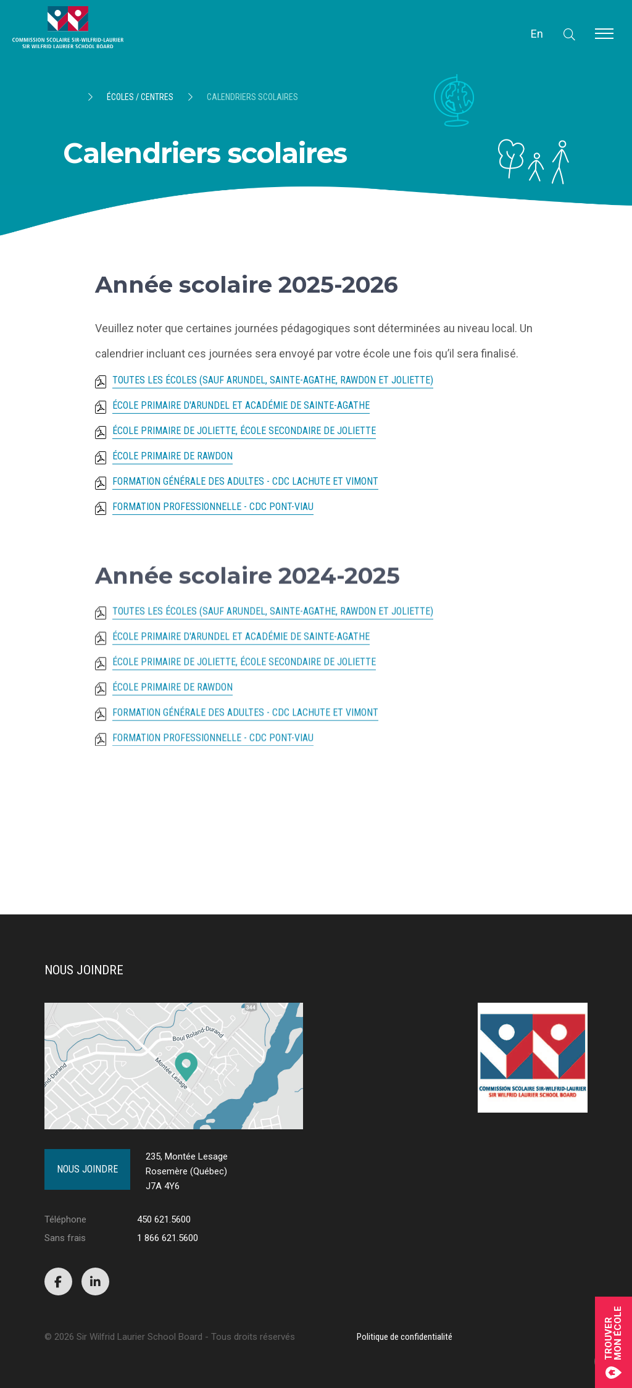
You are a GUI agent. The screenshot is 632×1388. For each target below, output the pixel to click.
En (537, 33)
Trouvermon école (613, 1342)
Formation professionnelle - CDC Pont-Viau (213, 507)
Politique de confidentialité (404, 1336)
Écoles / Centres (140, 97)
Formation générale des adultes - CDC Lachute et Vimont (245, 482)
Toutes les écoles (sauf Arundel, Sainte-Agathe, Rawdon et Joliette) (272, 380)
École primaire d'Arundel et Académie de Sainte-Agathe (241, 406)
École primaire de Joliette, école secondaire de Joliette (244, 431)
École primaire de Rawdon (172, 456)
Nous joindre (87, 1169)
